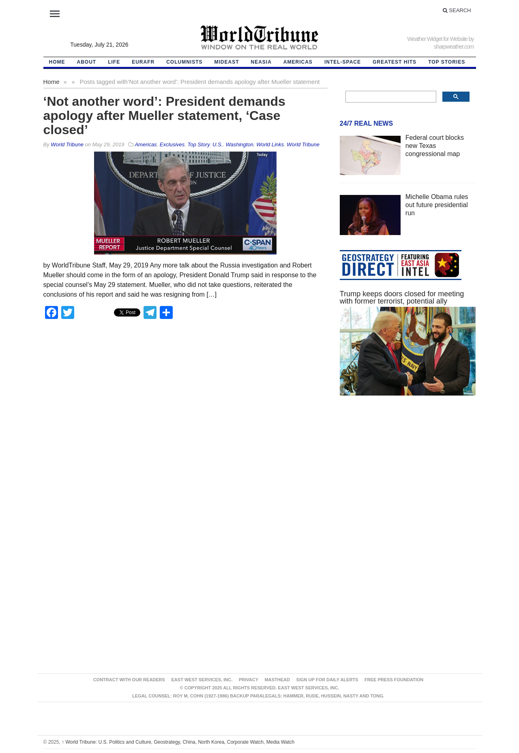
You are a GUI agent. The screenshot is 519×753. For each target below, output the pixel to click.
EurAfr (143, 62)
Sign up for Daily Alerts (327, 679)
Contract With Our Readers (129, 679)
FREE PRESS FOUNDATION (394, 679)
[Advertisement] (408, 478)
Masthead (277, 679)
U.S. (217, 144)
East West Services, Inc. (202, 679)
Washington (239, 144)
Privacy (248, 679)
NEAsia (261, 62)
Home (51, 81)
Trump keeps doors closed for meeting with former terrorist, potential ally (402, 297)
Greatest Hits (394, 62)
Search (457, 10)
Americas (298, 62)
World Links (270, 144)
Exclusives (172, 144)
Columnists (184, 62)
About (87, 62)
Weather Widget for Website (437, 39)
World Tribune (303, 144)
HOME (57, 62)
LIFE (114, 62)
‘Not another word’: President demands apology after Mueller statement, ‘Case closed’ (164, 115)
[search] (390, 97)
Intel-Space (342, 62)
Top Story (199, 144)
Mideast (226, 62)
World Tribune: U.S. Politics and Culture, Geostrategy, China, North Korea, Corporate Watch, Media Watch (178, 742)
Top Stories (446, 62)
